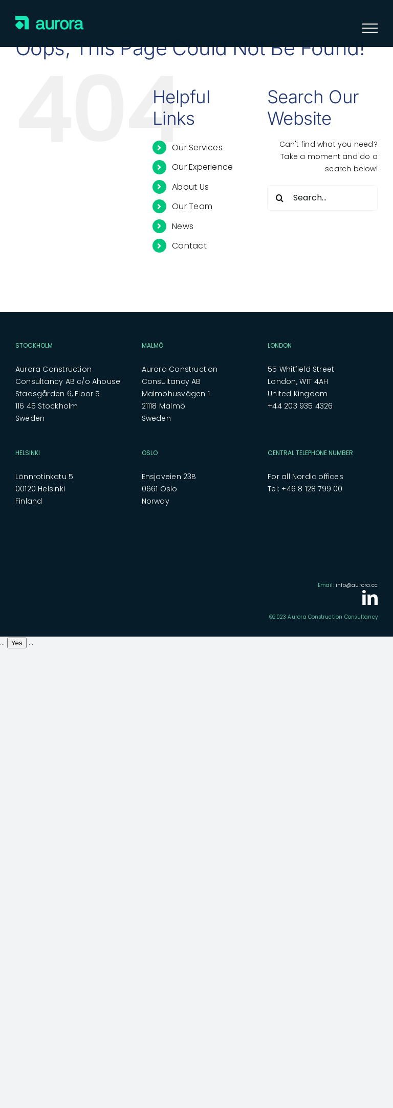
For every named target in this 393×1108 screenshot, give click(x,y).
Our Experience (202, 167)
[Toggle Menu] (370, 28)
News (182, 226)
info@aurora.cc (357, 585)
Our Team (192, 206)
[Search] (280, 198)
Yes (17, 643)
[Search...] (322, 198)
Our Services (197, 147)
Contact (189, 246)
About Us (190, 187)
